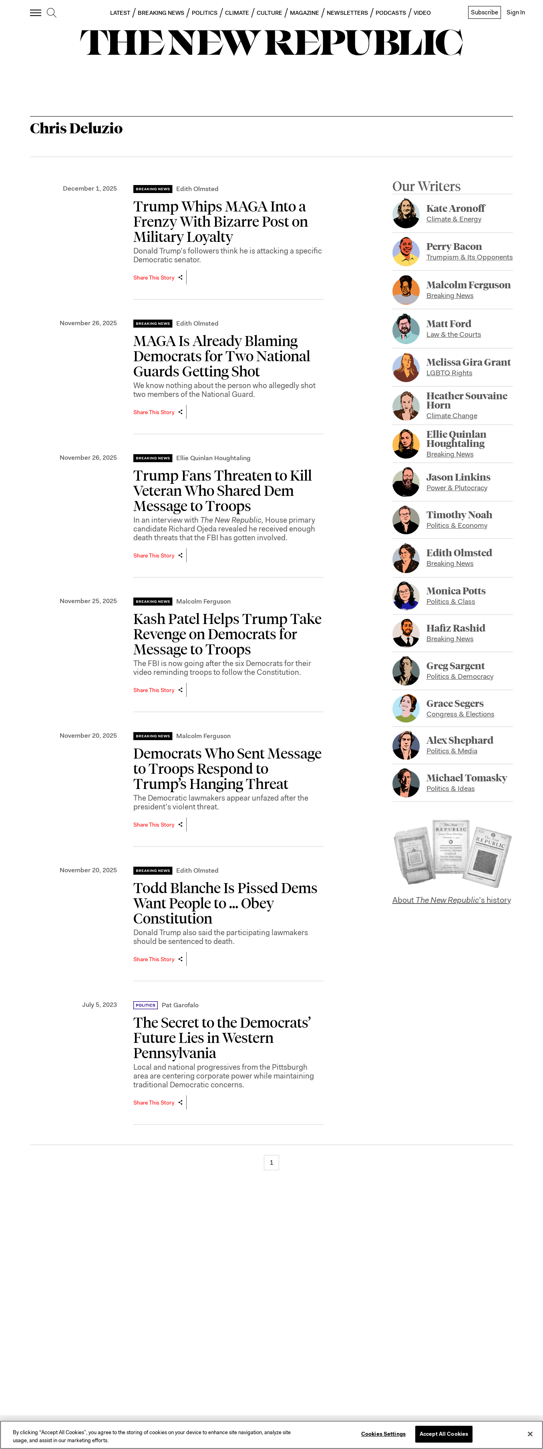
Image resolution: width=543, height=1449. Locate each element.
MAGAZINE (305, 12)
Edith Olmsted (197, 189)
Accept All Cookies (444, 1434)
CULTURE (269, 12)
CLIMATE (237, 12)
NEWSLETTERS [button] (347, 12)
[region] (271, 1435)
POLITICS (204, 12)
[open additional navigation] (36, 12)
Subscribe (484, 12)
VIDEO (422, 12)
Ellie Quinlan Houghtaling (213, 458)
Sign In (516, 12)
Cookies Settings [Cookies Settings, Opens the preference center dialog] (383, 1434)
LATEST (120, 12)
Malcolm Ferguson (203, 601)
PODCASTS (391, 12)
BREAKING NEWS (161, 12)
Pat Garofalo (180, 1005)
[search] (51, 13)
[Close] (530, 1434)
